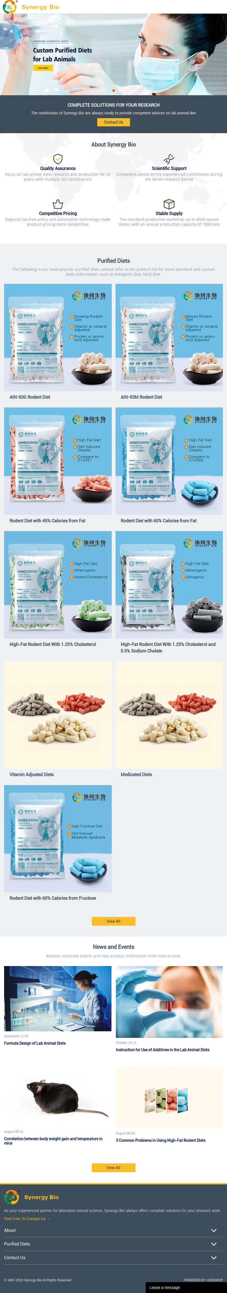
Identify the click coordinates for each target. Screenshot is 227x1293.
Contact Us (113, 122)
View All (113, 921)
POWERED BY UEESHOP (203, 1280)
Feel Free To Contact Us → (27, 1219)
